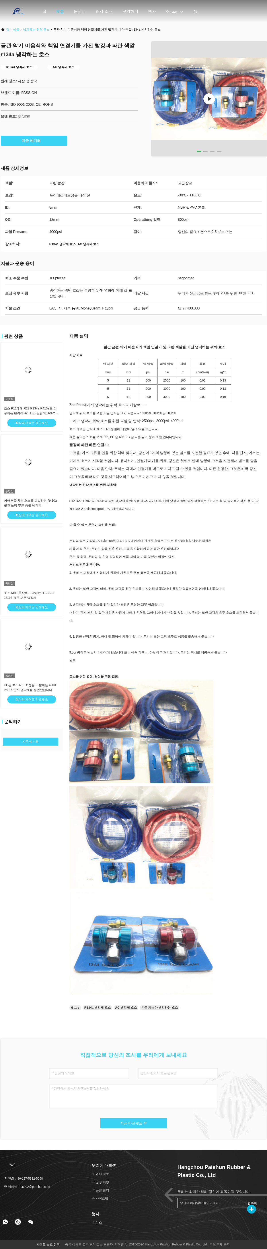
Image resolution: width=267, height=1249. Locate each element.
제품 (60, 11)
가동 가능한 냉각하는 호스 (159, 1007)
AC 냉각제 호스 (126, 1007)
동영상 (80, 11)
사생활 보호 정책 (48, 1244)
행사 (152, 11)
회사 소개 (104, 11)
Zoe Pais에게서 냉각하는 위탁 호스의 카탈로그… (108, 405)
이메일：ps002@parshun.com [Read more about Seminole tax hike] (27, 1186)
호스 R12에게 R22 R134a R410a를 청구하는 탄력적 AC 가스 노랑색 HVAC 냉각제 (31, 413)
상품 (16, 29)
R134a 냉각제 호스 (97, 1007)
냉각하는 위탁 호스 (36, 29)
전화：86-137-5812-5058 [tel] (23, 1178)
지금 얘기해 (34, 140)
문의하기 (130, 11)
